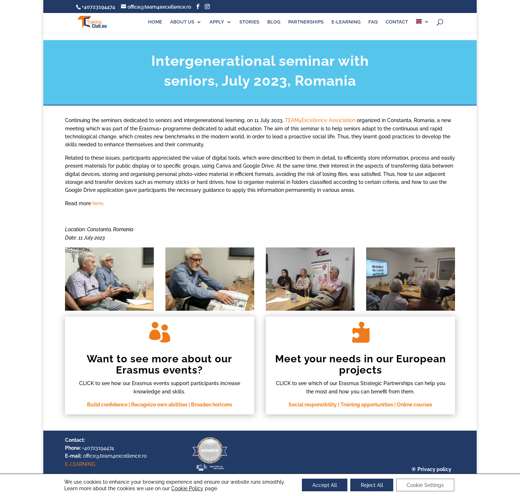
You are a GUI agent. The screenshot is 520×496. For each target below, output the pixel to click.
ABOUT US (182, 22)
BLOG (273, 22)
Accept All (324, 485)
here (97, 203)
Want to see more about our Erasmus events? (159, 364)
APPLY (216, 22)
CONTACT (397, 22)
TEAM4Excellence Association (320, 120)
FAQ (373, 22)
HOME (155, 22)
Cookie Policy (186, 488)
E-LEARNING (346, 22)
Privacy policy (434, 469)
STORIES (249, 22)
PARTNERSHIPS (306, 22)
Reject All (372, 485)
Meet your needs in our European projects (360, 364)
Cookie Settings (426, 485)
